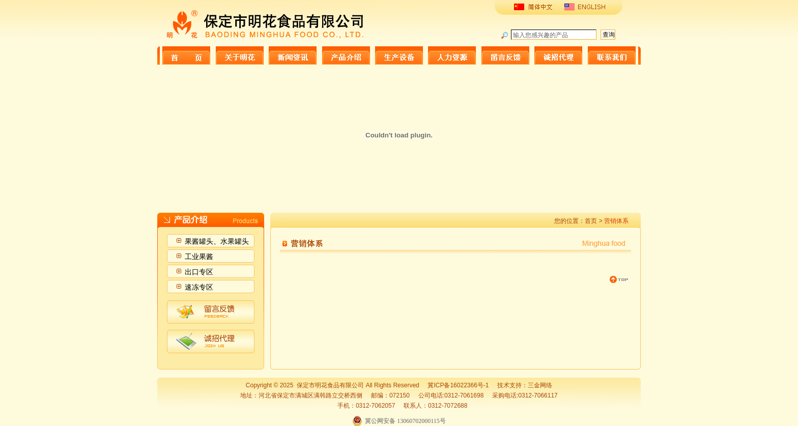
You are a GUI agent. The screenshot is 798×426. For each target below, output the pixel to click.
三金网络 (540, 385)
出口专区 (199, 272)
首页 (591, 220)
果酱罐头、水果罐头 (217, 241)
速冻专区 (199, 287)
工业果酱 (199, 256)
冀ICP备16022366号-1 (458, 385)
